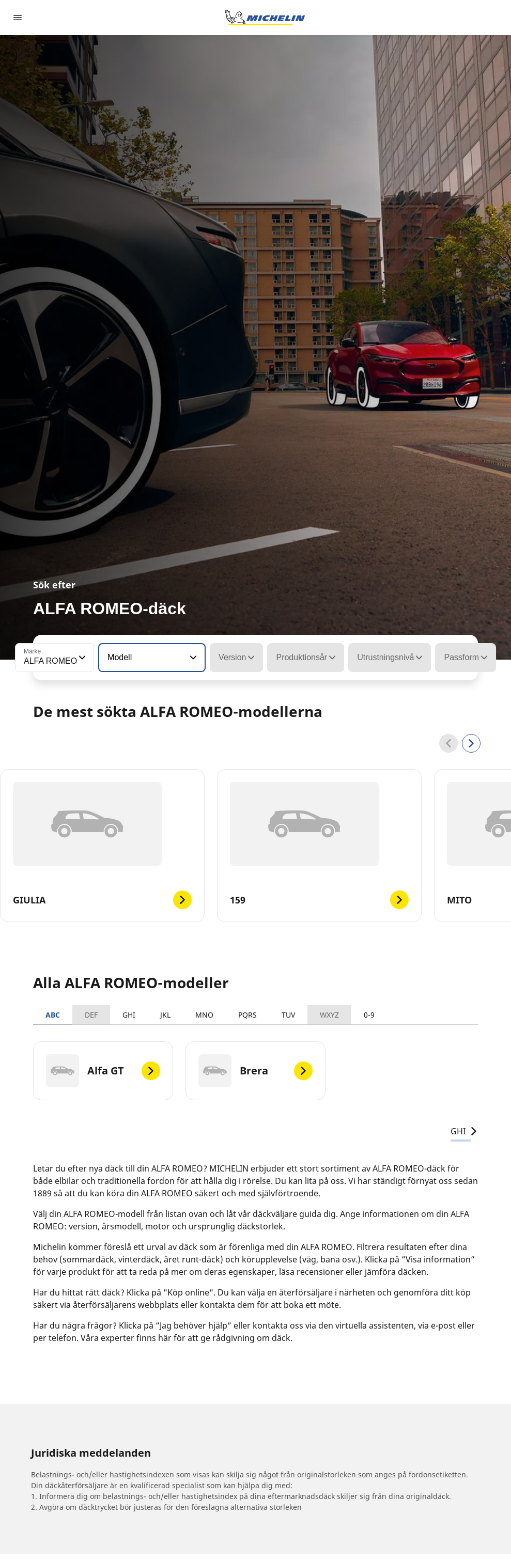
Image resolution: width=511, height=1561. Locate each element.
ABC (52, 1015)
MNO (204, 1015)
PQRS (247, 1015)
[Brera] (255, 1070)
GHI (128, 1015)
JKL (165, 1015)
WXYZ (329, 1015)
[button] (81, 657)
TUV (288, 1015)
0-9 (369, 1015)
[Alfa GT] (103, 1070)
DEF (91, 1015)
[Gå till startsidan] (265, 17)
